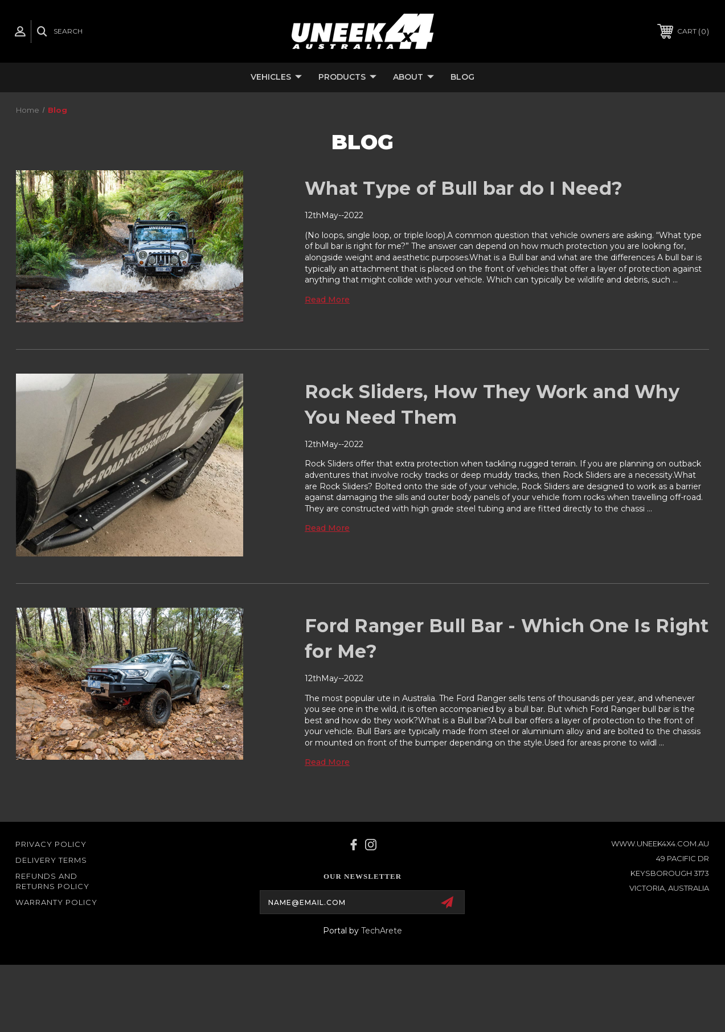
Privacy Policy (51, 844)
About (413, 77)
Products (347, 77)
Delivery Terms (51, 860)
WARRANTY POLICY (56, 902)
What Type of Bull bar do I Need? (463, 188)
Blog (462, 77)
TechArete (381, 930)
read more (327, 299)
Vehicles (276, 77)
